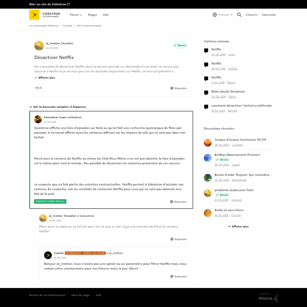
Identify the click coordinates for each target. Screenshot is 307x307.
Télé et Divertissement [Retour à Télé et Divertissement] (89, 25)
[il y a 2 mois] (222, 145)
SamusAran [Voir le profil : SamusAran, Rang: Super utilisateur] (51, 117)
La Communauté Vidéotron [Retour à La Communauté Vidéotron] (44, 25)
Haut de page (80, 295)
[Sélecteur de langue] (223, 15)
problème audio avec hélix (234, 190)
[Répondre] (179, 88)
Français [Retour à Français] (67, 25)
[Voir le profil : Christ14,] (208, 213)
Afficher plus (44, 77)
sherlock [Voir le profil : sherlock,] (236, 200)
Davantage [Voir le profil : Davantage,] (239, 180)
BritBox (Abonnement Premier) (237, 155)
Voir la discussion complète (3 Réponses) (57, 107)
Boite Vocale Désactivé (228, 92)
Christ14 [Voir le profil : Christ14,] (236, 215)
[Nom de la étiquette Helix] (38, 88)
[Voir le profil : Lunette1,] (208, 143)
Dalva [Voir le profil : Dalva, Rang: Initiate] (232, 96)
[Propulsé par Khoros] (268, 297)
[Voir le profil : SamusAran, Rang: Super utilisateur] (38, 119)
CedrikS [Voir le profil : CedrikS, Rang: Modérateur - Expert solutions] (59, 253)
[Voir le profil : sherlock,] (208, 193)
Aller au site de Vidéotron (48, 4)
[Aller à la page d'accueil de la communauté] (45, 15)
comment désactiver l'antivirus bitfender (241, 106)
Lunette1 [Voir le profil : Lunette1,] (237, 144)
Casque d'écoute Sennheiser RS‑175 (240, 140)
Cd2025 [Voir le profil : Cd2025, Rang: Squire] (232, 68)
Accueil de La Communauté (47, 295)
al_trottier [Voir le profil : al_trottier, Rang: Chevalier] (53, 43)
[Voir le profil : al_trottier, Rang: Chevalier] (39, 45)
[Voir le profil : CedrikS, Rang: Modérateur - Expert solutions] (48, 255)
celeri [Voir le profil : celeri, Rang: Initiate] (231, 54)
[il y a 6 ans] (218, 55)
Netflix (216, 49)
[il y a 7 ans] (218, 97)
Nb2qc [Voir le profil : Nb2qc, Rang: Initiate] (231, 82)
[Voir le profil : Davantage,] (208, 178)
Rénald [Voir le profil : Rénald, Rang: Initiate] (232, 111)
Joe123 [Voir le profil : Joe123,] (236, 164)
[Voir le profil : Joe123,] (208, 158)
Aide (99, 295)
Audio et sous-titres (229, 210)
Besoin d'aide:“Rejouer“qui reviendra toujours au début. (242, 175)
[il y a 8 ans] (218, 68)
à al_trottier (115, 253)
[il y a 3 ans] (218, 111)
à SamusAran (85, 216)
